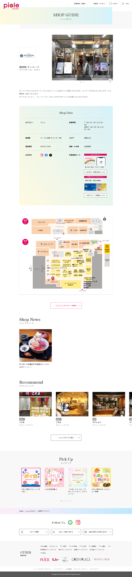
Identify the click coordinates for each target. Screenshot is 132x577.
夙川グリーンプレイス (65, 549)
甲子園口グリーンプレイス (48, 549)
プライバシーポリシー (81, 569)
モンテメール (53, 546)
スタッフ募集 (34, 532)
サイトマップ (94, 569)
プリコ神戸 (63, 546)
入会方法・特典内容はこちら (95, 172)
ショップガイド (31, 511)
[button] (80, 82)
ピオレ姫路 (43, 546)
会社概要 (69, 569)
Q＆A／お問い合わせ (66, 532)
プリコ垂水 (102, 546)
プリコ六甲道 (73, 546)
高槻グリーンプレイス (80, 549)
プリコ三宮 (82, 546)
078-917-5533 (45, 146)
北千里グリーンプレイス (97, 549)
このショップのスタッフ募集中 (66, 305)
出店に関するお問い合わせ (98, 532)
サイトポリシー (59, 569)
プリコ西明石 (92, 546)
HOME (21, 511)
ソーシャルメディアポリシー (42, 569)
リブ (109, 546)
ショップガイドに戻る (66, 438)
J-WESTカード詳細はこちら (95, 195)
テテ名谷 (43, 553)
